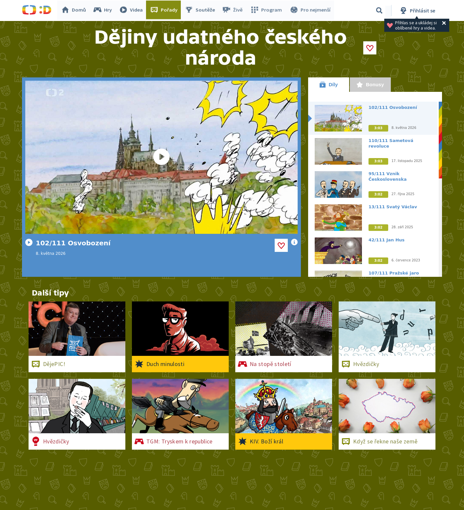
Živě (233, 10)
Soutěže (201, 10)
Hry (104, 10)
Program (267, 10)
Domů (75, 10)
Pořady (165, 10)
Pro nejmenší (310, 10)
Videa (132, 10)
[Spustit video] (161, 157)
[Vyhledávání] (379, 10)
